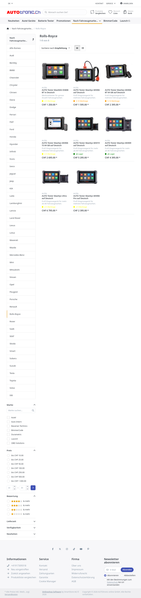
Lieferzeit (11, 521)
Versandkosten (11, 594)
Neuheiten (12, 533)
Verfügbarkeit (14, 527)
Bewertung (12, 496)
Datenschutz (112, 582)
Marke (10, 404)
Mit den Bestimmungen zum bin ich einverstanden (119, 582)
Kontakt (99, 3)
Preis (9, 450)
